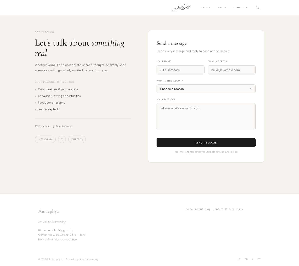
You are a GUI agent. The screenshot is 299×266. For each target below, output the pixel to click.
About (206, 7)
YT (259, 259)
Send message (206, 142)
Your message (166, 99)
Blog (222, 7)
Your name (164, 61)
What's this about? (170, 80)
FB (246, 259)
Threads (77, 139)
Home (189, 209)
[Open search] (257, 7)
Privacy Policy (234, 209)
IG (239, 259)
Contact (241, 7)
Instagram (45, 139)
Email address (217, 61)
